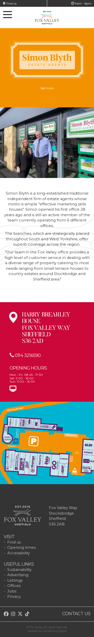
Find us (10, 3)
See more (47, 90)
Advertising (17, 574)
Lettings (15, 580)
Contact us (76, 613)
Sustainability (19, 569)
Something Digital (55, 631)
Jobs (11, 591)
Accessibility (18, 553)
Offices (14, 585)
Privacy (14, 596)
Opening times (21, 547)
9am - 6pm (81, 3)
